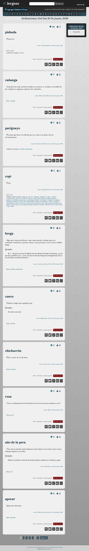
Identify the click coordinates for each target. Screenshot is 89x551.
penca (20, 203)
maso (21, 201)
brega (9, 233)
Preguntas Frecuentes (46, 547)
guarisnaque (22, 200)
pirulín (8, 204)
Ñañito (12, 203)
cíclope (48, 197)
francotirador (41, 198)
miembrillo (31, 201)
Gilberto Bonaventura (44, 512)
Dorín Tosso (47, 364)
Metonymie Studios (47, 549)
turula (60, 204)
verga (8, 206)
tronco (52, 204)
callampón (42, 197)
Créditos (39, 547)
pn (19, 204)
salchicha (36, 204)
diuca (30, 198)
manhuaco (16, 201)
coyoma (23, 198)
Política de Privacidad (57, 547)
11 (37, 538)
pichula (33, 203)
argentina (12, 517)
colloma (53, 197)
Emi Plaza (48, 466)
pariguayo (12, 128)
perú (11, 472)
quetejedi (29, 204)
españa (12, 51)
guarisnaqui (30, 200)
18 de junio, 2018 (58, 45)
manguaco (57, 200)
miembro (37, 201)
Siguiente (44, 538)
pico (43, 203)
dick (27, 198)
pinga (50, 203)
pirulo (13, 204)
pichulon (38, 203)
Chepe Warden (46, 189)
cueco (9, 296)
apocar (10, 499)
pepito (28, 203)
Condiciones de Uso (31, 547)
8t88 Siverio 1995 (46, 318)
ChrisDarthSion (46, 45)
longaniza (51, 200)
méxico (12, 415)
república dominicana (16, 269)
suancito (41, 204)
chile (11, 195)
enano (35, 198)
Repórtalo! (58, 59)
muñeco (51, 201)
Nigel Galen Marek (45, 95)
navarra (22, 53)
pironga (54, 203)
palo (16, 203)
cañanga (11, 80)
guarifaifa (15, 200)
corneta (17, 198)
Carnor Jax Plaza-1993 (44, 264)
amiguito (24, 197)
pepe (23, 203)
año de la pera (15, 442)
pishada (10, 32)
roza (8, 396)
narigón (56, 201)
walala (12, 206)
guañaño (9, 200)
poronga (23, 204)
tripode (47, 204)
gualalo (48, 198)
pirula (59, 203)
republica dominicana (26, 149)
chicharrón (13, 351)
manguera (9, 201)
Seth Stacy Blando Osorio (43, 143)
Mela (49, 410)
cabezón (30, 197)
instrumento (43, 200)
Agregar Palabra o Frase (16, 9)
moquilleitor (44, 201)
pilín (46, 203)
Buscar (59, 4)
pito (17, 204)
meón (25, 201)
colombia (12, 101)
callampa (36, 197)
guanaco (53, 198)
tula (56, 204)
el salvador (13, 369)
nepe (7, 203)
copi (8, 176)
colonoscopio (10, 198)
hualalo (37, 200)
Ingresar (80, 4)
